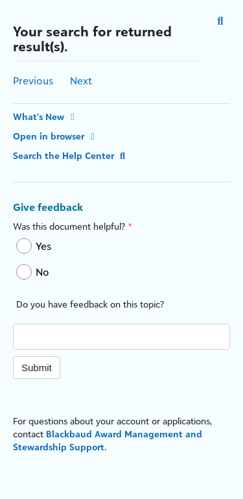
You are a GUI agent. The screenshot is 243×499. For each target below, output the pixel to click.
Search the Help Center (70, 155)
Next (81, 80)
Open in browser (55, 135)
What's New (45, 116)
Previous (33, 80)
